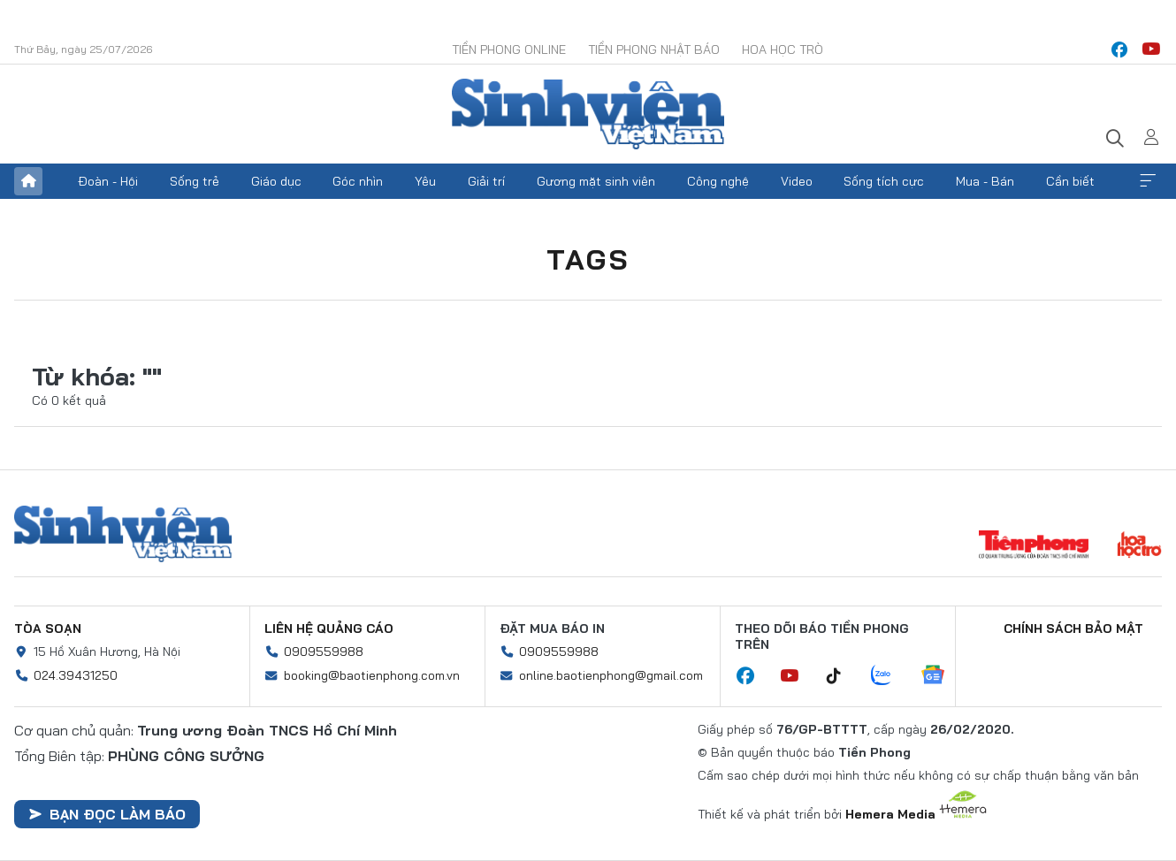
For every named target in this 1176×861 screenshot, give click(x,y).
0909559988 (323, 651)
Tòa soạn (47, 628)
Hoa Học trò (782, 49)
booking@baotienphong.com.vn (372, 675)
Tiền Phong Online (509, 49)
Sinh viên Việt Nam (123, 534)
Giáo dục (276, 181)
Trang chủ (28, 181)
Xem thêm (1148, 181)
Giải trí (486, 181)
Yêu (425, 181)
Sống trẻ (194, 181)
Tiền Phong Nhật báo (654, 49)
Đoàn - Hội (108, 181)
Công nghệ (718, 181)
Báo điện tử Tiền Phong (588, 114)
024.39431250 (76, 675)
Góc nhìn (357, 181)
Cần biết (1070, 181)
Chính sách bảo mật (1073, 628)
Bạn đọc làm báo (107, 814)
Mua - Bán (985, 181)
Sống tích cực (884, 181)
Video (797, 181)
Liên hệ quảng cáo (328, 628)
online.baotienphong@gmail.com (611, 675)
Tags (588, 259)
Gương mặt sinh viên (596, 181)
